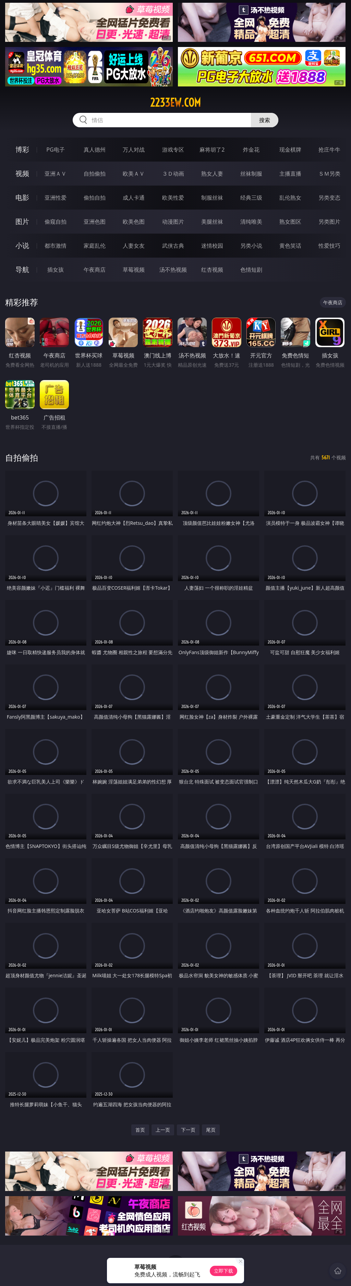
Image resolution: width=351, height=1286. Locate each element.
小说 (22, 245)
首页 (140, 1129)
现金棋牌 (290, 149)
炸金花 (251, 149)
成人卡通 (134, 197)
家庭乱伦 (95, 245)
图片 (22, 221)
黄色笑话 (290, 245)
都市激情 (55, 245)
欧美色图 (134, 221)
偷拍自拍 (95, 197)
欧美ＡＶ (134, 173)
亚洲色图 (95, 221)
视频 (22, 173)
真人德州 (95, 149)
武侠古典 (173, 245)
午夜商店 (95, 269)
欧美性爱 (173, 197)
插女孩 (55, 269)
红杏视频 (212, 269)
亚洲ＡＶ (55, 173)
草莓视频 (134, 269)
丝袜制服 (251, 173)
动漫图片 (173, 221)
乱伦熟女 (290, 197)
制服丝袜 (212, 197)
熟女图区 (290, 221)
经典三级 (251, 197)
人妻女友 (134, 245)
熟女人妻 (212, 173)
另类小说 (251, 245)
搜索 (264, 120)
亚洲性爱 (55, 197)
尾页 (211, 1129)
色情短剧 (251, 269)
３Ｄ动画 (173, 173)
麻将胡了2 (212, 149)
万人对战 (134, 149)
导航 (22, 269)
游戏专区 (173, 149)
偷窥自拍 (55, 221)
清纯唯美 (251, 221)
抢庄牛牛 (329, 149)
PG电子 (55, 149)
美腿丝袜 (212, 221)
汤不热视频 (173, 269)
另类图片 (329, 221)
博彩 (22, 149)
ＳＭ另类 (329, 173)
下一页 (188, 1129)
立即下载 (223, 1270)
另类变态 (329, 197)
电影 (22, 197)
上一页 (163, 1129)
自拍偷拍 (95, 173)
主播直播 (290, 173)
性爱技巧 (329, 245)
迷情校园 (212, 245)
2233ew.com (175, 102)
